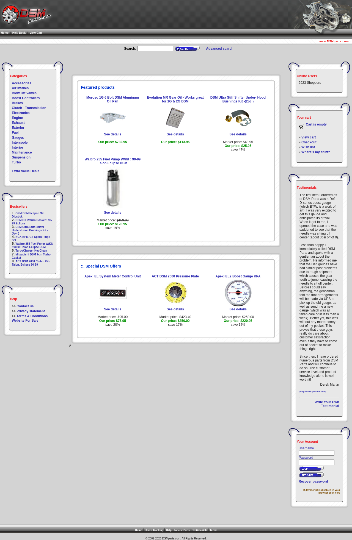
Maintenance (22, 152)
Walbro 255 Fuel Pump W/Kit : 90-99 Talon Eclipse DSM (32, 245)
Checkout (309, 142)
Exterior (18, 128)
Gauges (18, 138)
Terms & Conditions (32, 316)
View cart (308, 137)
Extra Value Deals (25, 171)
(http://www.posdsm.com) (312, 391)
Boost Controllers (26, 98)
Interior (17, 147)
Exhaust (18, 123)
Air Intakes (20, 88)
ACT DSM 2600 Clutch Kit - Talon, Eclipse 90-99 (31, 263)
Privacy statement (30, 311)
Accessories (21, 83)
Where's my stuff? (315, 152)
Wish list (308, 147)
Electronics (21, 113)
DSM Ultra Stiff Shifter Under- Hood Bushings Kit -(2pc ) (30, 230)
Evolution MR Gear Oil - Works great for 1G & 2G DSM (175, 99)
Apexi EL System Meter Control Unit (112, 276)
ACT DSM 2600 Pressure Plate (175, 276)
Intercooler (20, 142)
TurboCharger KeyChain (31, 250)
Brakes (17, 103)
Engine (17, 118)
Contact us (25, 306)
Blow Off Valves (24, 93)
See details (112, 134)
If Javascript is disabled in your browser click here (321, 491)
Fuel (15, 133)
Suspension (21, 157)
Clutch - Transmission (29, 108)
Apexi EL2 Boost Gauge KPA (238, 276)
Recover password (313, 481)
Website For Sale (25, 320)
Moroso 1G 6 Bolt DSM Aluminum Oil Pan (112, 99)
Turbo (16, 162)
